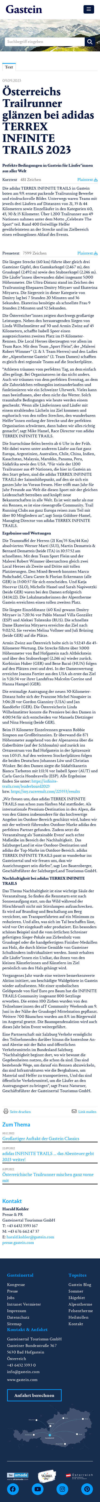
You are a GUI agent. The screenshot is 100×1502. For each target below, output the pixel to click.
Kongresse (16, 1284)
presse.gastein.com (18, 1242)
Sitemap (14, 1323)
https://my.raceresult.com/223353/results (45, 791)
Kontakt (75, 1323)
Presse (12, 1291)
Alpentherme (80, 1304)
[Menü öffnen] (89, 9)
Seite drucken (20, 1111)
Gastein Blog (79, 1284)
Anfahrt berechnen (34, 1395)
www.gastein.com (22, 1379)
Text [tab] (9, 67)
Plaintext (87, 179)
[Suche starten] (90, 41)
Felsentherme (80, 1310)
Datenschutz (18, 1317)
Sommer (75, 1291)
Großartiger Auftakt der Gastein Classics (40, 1138)
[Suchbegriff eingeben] (50, 41)
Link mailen (87, 1111)
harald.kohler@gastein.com (30, 1237)
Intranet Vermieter (24, 1304)
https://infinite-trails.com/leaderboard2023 (30, 784)
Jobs (10, 1297)
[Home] (24, 9)
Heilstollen (78, 1317)
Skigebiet (76, 1297)
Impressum (16, 1310)
